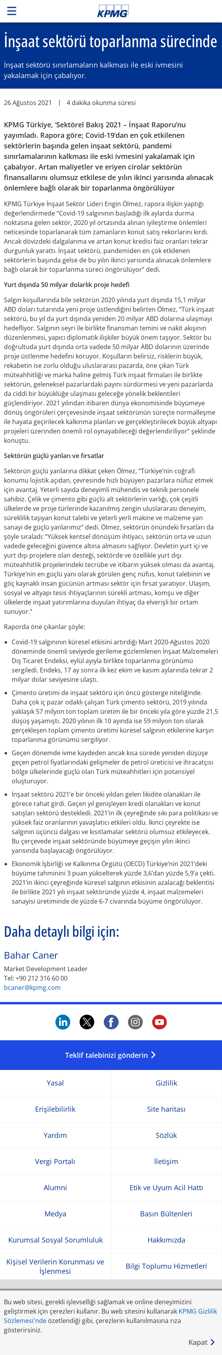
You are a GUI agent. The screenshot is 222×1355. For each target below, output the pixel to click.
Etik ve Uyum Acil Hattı (166, 1187)
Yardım (55, 1135)
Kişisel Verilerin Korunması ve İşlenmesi (55, 1266)
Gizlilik (166, 1083)
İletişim (166, 1161)
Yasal (55, 1083)
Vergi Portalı (55, 1161)
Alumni (55, 1187)
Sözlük (166, 1135)
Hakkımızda (166, 1240)
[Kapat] (202, 1342)
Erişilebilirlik (55, 1109)
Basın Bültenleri (166, 1213)
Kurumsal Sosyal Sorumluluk (55, 1240)
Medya (55, 1213)
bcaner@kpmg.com (32, 987)
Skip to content (134, 11)
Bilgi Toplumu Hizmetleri (166, 1266)
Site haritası (166, 1109)
